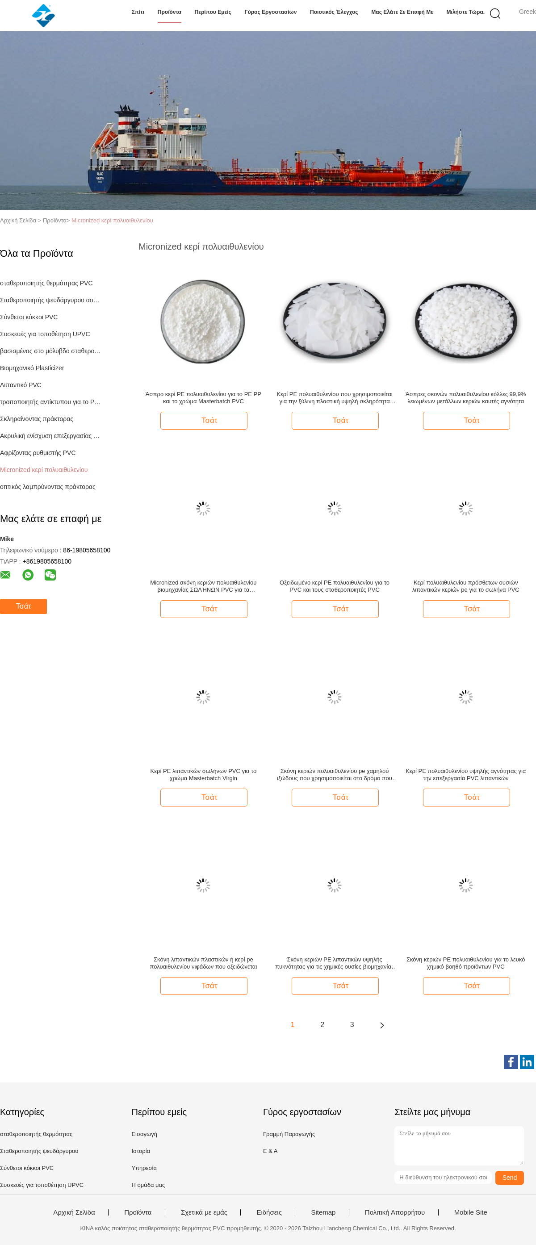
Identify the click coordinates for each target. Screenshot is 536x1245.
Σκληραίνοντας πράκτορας (36, 418)
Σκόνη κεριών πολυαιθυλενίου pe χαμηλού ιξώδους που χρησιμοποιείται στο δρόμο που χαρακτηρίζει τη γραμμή (334, 775)
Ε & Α (270, 1151)
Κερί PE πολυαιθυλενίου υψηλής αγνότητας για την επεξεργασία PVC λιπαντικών (466, 774)
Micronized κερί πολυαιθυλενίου (112, 220)
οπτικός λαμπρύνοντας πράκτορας (48, 486)
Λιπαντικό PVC (21, 385)
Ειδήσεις (269, 1212)
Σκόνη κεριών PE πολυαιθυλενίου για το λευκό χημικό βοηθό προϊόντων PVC (465, 963)
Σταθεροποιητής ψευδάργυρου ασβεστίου (50, 300)
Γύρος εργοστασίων (270, 12)
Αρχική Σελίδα (74, 1212)
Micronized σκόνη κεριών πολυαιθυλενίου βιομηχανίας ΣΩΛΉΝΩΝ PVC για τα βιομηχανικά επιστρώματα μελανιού (203, 586)
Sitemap (323, 1212)
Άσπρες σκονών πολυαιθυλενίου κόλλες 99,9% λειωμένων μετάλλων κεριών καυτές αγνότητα (466, 398)
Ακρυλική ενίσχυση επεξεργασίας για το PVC (50, 435)
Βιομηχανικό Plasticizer (32, 368)
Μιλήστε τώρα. (466, 12)
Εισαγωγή (144, 1134)
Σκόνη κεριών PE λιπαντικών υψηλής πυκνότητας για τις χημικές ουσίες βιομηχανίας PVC (334, 963)
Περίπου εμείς (213, 12)
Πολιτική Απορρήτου (395, 1212)
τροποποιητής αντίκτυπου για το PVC (50, 401)
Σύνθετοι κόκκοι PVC (29, 317)
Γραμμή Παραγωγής (289, 1134)
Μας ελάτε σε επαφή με (402, 12)
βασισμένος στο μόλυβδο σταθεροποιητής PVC (50, 351)
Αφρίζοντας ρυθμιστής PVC (38, 452)
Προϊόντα (169, 12)
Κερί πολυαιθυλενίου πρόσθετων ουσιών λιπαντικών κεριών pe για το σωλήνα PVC (465, 586)
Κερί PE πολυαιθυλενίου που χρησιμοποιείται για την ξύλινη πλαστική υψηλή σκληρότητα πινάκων (334, 398)
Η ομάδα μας (148, 1185)
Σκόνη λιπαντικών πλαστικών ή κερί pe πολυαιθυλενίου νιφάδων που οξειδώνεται (203, 963)
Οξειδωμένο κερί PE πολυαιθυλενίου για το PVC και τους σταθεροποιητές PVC (334, 586)
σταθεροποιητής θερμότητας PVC (46, 283)
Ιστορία (140, 1151)
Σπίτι (138, 12)
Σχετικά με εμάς (204, 1212)
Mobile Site (470, 1212)
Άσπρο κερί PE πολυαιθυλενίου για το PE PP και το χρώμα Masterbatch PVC (203, 398)
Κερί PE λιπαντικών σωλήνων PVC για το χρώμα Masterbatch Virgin (204, 774)
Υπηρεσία (144, 1168)
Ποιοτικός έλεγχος (334, 12)
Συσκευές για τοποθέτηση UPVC (45, 334)
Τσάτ (23, 606)
